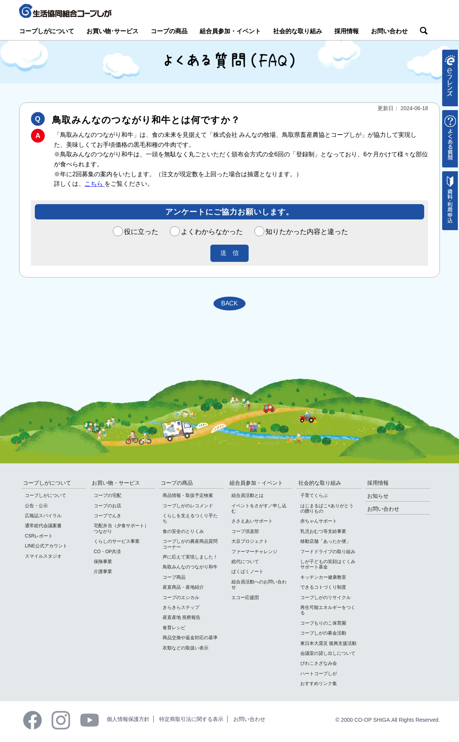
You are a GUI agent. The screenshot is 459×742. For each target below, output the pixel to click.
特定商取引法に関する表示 (191, 719)
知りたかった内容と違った (301, 231)
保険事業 (103, 561)
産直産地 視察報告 (181, 617)
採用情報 (346, 31)
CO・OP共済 (107, 551)
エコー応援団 (245, 597)
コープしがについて (46, 31)
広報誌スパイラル (43, 515)
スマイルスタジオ (43, 556)
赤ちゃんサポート (318, 521)
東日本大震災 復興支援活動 (328, 643)
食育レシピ (174, 627)
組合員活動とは (247, 495)
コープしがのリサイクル (325, 597)
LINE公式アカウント (46, 546)
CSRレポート (39, 536)
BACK (229, 303)
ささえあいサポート (252, 521)
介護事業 (103, 571)
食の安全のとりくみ (183, 531)
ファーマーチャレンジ (254, 551)
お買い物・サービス (116, 483)
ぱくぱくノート (247, 571)
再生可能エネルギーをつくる (327, 610)
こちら (94, 183)
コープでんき (107, 515)
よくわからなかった (206, 231)
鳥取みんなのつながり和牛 (190, 567)
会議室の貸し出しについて (327, 653)
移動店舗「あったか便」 (325, 541)
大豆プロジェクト (249, 541)
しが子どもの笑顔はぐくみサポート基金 (327, 564)
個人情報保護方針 (128, 719)
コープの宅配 (107, 495)
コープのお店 (107, 505)
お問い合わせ (389, 31)
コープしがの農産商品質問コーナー (190, 544)
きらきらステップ (181, 607)
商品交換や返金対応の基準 (190, 637)
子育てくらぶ (314, 495)
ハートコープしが (318, 673)
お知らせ (378, 496)
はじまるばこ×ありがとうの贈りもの (326, 508)
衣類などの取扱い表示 (185, 648)
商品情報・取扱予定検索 (188, 495)
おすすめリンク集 (318, 683)
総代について (245, 561)
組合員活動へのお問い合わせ (258, 584)
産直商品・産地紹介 (183, 587)
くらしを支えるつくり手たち (190, 518)
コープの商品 (169, 31)
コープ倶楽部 (245, 531)
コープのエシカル (181, 597)
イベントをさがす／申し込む (258, 508)
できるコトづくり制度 (323, 587)
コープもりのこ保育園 (323, 623)
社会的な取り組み (297, 31)
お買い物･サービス (112, 31)
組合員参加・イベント (230, 31)
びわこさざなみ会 (318, 663)
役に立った (136, 231)
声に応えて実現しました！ (190, 557)
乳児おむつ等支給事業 (323, 531)
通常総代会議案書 (43, 525)
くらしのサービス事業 (117, 541)
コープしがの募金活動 (323, 633)
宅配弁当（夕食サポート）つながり (121, 528)
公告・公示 (36, 505)
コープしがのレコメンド (188, 505)
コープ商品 (174, 577)
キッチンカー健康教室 (323, 577)
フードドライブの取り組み (327, 551)
